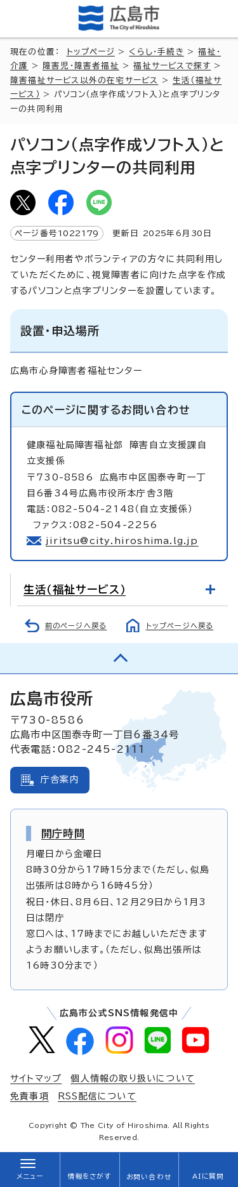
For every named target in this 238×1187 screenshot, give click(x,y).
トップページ (91, 52)
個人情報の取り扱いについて (132, 1078)
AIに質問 (208, 1176)
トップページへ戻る (180, 625)
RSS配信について (97, 1096)
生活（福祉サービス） (74, 589)
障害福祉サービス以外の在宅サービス (84, 80)
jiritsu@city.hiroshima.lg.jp (122, 540)
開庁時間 (63, 833)
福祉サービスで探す (172, 66)
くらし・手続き (156, 52)
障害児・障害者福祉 (81, 66)
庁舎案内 (60, 779)
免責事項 (29, 1096)
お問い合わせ (148, 1177)
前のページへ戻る (76, 625)
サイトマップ (36, 1078)
